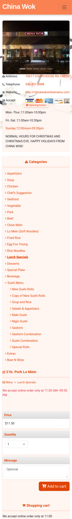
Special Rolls (21, 347)
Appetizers (14, 173)
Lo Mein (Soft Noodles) (23, 231)
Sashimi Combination (26, 334)
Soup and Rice (22, 302)
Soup (10, 180)
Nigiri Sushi (20, 321)
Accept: (9, 100)
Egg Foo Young (17, 244)
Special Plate (16, 270)
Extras (11, 353)
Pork (10, 212)
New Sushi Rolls (23, 289)
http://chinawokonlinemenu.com (47, 92)
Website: (9, 92)
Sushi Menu (15, 283)
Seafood (13, 199)
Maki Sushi (19, 315)
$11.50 (9, 423)
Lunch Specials (17, 257)
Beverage (13, 276)
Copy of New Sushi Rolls (28, 296)
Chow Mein (14, 225)
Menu (7, 382)
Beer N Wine (15, 360)
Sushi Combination (25, 341)
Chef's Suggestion (19, 193)
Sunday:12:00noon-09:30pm (25, 128)
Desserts (13, 263)
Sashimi (17, 328)
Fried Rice (14, 238)
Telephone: (11, 84)
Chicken (12, 186)
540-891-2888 (34, 84)
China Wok (18, 6)
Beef (10, 218)
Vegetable (14, 206)
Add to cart (54, 486)
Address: (10, 76)
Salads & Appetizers (25, 308)
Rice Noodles (16, 251)
